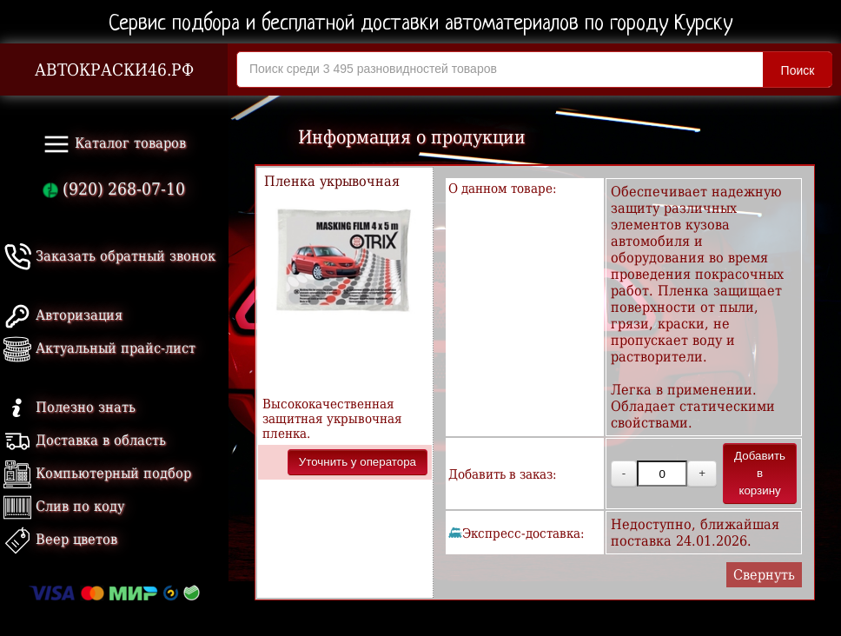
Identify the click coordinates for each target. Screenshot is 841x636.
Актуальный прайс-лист (99, 348)
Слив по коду (63, 506)
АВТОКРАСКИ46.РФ (114, 70)
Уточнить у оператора (357, 461)
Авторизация (63, 315)
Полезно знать (69, 407)
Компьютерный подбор (97, 473)
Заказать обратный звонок (109, 256)
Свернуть (764, 574)
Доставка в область (84, 440)
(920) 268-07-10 (114, 189)
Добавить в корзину (759, 473)
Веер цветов (60, 539)
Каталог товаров (114, 144)
